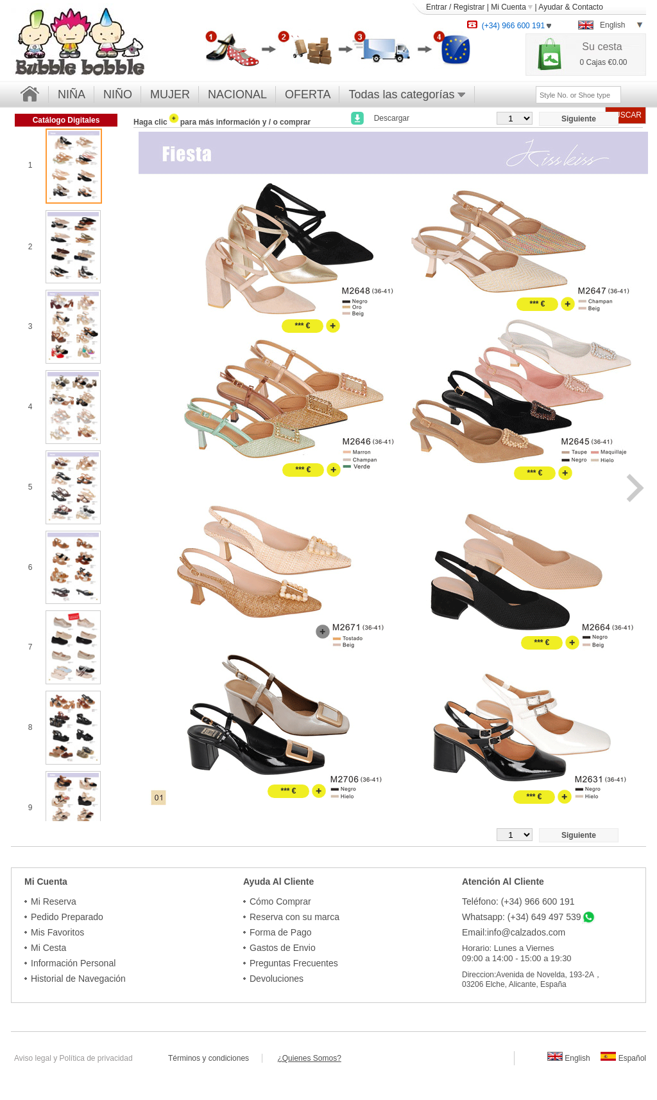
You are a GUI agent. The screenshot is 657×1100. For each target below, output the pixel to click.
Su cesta (602, 46)
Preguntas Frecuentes (294, 963)
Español (623, 1058)
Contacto (587, 7)
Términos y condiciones (215, 1058)
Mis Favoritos (57, 932)
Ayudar (550, 7)
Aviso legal (32, 1058)
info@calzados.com (526, 932)
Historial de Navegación (78, 978)
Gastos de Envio (283, 948)
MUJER (170, 94)
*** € (302, 325)
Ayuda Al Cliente (278, 881)
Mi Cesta (48, 948)
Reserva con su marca (294, 917)
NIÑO (117, 94)
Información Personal (73, 963)
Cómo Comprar (280, 901)
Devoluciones (276, 978)
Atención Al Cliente (503, 881)
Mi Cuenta (512, 7)
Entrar (436, 7)
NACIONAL (237, 94)
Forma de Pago (281, 932)
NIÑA (71, 94)
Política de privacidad (96, 1058)
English (568, 1058)
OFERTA (307, 94)
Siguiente (578, 118)
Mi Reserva (53, 901)
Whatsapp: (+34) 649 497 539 (521, 917)
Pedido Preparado (67, 917)
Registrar (469, 7)
